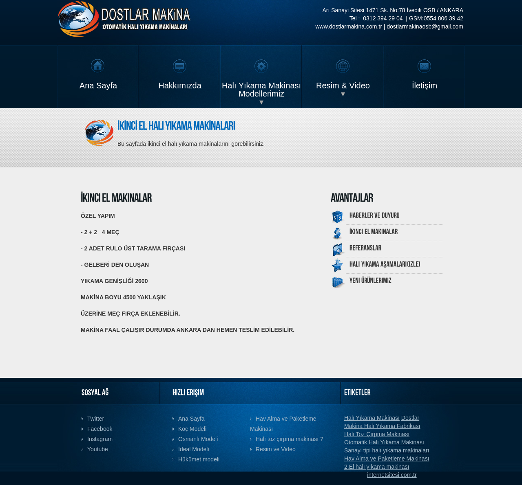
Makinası (412, 442)
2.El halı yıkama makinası (376, 466)
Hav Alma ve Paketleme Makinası (386, 458)
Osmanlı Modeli (198, 439)
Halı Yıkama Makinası (372, 418)
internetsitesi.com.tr (391, 475)
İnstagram (100, 439)
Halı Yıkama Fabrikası (392, 426)
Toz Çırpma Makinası (381, 434)
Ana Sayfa (98, 85)
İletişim (424, 85)
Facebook (99, 429)
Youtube (97, 449)
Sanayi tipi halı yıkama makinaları (386, 450)
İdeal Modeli (193, 449)
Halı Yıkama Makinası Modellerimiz (261, 89)
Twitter (95, 418)
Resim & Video (343, 85)
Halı (349, 434)
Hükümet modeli (198, 459)
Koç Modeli (192, 429)
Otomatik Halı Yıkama (372, 442)
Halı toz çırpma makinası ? (289, 439)
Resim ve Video (276, 449)
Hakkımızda (179, 85)
